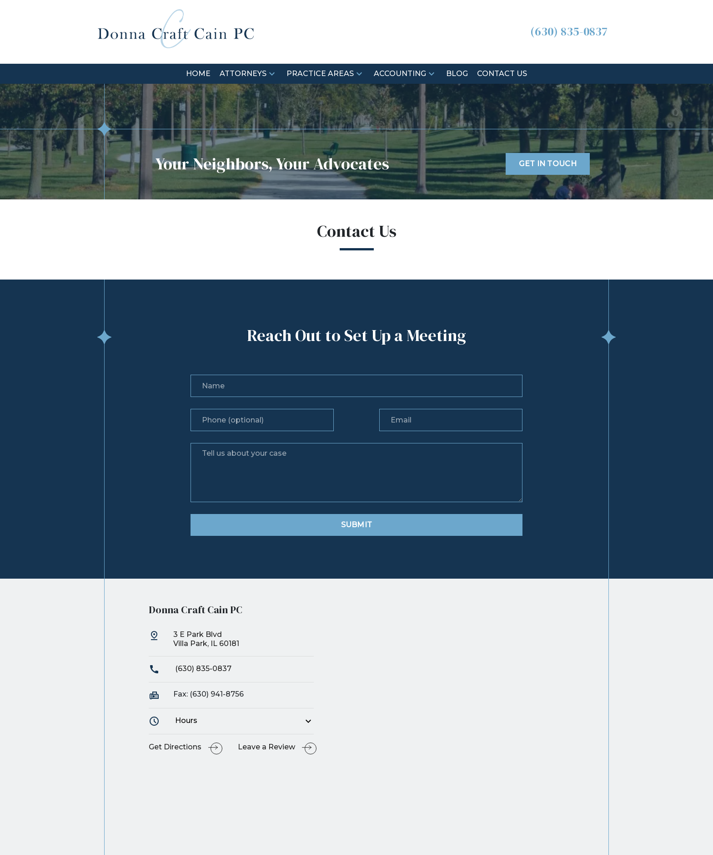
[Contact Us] (502, 74)
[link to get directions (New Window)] (231, 643)
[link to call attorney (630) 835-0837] (569, 31)
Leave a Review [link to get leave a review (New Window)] (266, 747)
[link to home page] (176, 31)
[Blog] (457, 74)
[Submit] (356, 525)
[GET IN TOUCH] (548, 164)
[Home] (198, 74)
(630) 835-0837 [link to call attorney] (190, 668)
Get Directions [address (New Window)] (175, 747)
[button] (271, 73)
